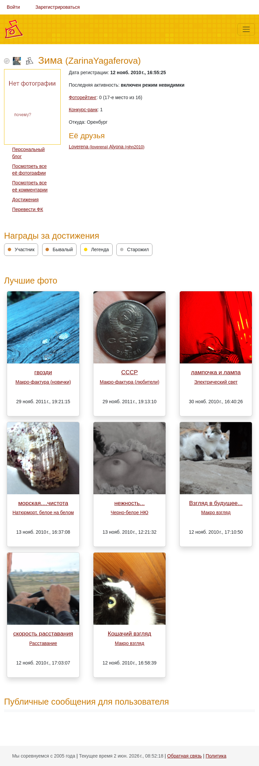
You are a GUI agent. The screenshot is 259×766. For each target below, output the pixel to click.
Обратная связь (184, 756)
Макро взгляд (215, 512)
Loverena (89, 146)
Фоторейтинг (82, 97)
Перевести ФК (27, 209)
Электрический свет (216, 382)
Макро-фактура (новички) (43, 382)
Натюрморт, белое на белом (43, 512)
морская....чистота (43, 503)
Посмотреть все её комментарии (30, 186)
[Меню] (246, 29)
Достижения (25, 199)
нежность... (129, 503)
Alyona (127, 146)
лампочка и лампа (215, 372)
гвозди (43, 372)
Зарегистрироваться (57, 7)
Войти (13, 7)
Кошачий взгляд (129, 633)
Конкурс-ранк (83, 109)
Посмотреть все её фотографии (29, 170)
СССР (129, 372)
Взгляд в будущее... (216, 503)
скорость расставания (43, 633)
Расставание (43, 643)
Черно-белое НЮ (129, 512)
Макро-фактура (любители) (130, 382)
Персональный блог (28, 153)
